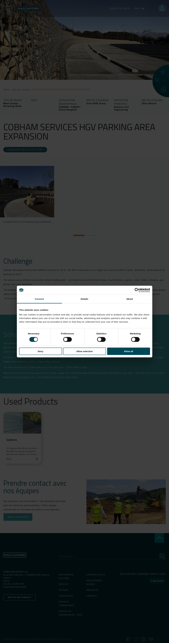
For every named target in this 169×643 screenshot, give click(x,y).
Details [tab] (84, 298)
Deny (40, 351)
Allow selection (84, 351)
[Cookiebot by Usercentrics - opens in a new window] (137, 290)
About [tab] (129, 298)
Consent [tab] (39, 298)
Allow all (128, 351)
